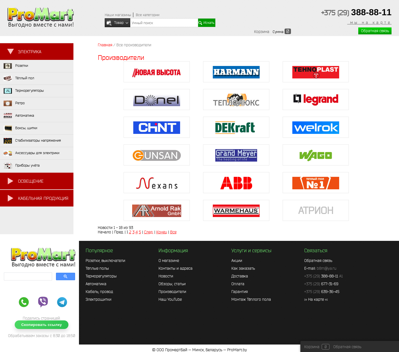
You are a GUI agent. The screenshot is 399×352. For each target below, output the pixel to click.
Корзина (261, 31)
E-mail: (320, 268)
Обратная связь (375, 31)
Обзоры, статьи (172, 284)
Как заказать (243, 268)
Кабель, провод (99, 291)
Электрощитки (98, 299)
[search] (27, 276)
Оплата (237, 284)
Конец (161, 232)
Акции (236, 260)
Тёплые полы (97, 268)
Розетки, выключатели (105, 260)
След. (148, 232)
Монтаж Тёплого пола (251, 299)
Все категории (147, 15)
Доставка (239, 276)
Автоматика (96, 284)
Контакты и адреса (175, 268)
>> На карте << (316, 299)
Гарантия (239, 291)
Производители (172, 291)
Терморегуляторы (101, 276)
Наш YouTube (170, 299)
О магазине (168, 260)
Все (173, 232)
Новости (165, 276)
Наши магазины (118, 15)
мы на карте (369, 22)
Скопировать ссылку (41, 325)
